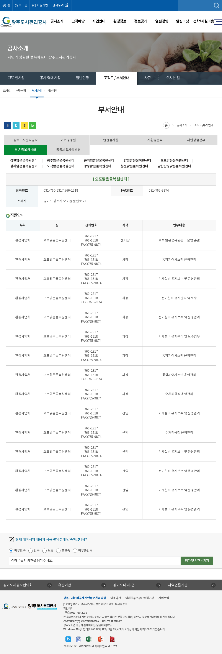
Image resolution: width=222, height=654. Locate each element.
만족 (36, 550)
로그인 (21, 5)
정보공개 (140, 21)
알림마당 (182, 21)
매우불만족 (85, 550)
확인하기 (68, 608)
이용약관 (115, 598)
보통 (50, 550)
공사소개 (57, 21)
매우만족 (20, 550)
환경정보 (119, 21)
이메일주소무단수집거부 (139, 598)
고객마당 (78, 21)
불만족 (66, 550)
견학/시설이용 (203, 21)
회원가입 (40, 5)
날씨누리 (60, 5)
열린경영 (161, 21)
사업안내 (98, 21)
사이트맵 (163, 598)
